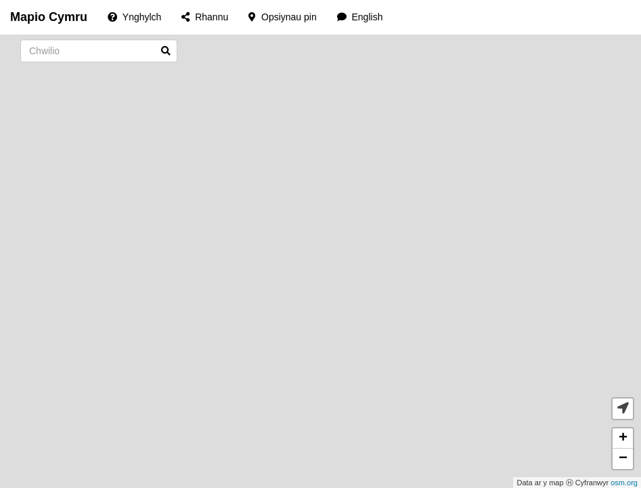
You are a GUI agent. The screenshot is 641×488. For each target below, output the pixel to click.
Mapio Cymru (48, 17)
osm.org (624, 483)
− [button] (623, 459)
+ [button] (623, 438)
